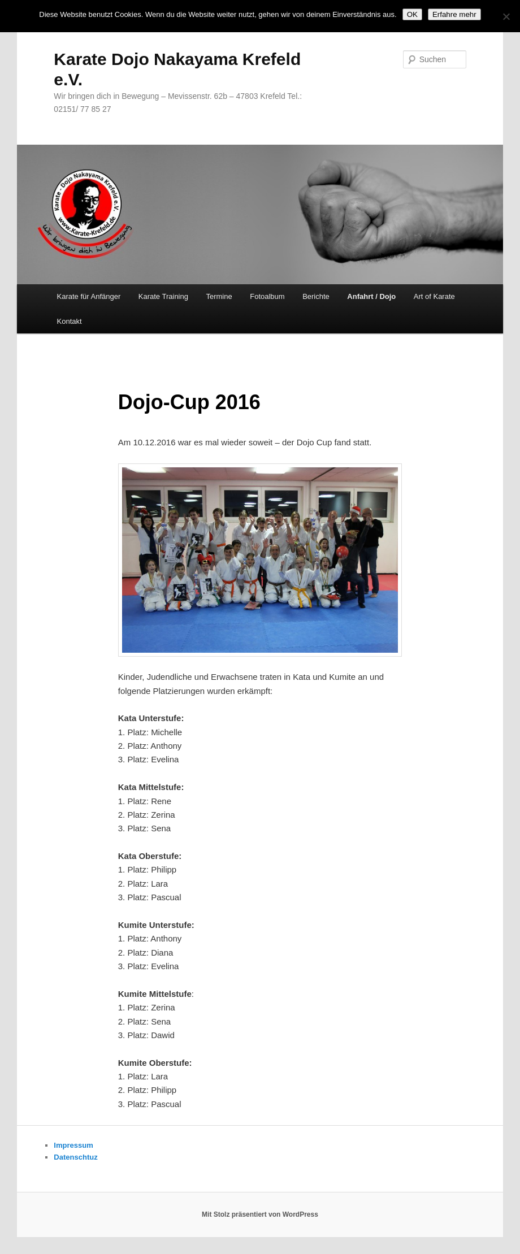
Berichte (316, 296)
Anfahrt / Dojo (371, 296)
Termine (219, 296)
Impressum (73, 1145)
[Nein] (506, 16)
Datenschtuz (75, 1157)
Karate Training (163, 296)
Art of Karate (434, 296)
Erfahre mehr (454, 14)
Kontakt (69, 321)
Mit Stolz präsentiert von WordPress (260, 1214)
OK (412, 14)
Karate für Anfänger (89, 296)
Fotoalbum (267, 296)
